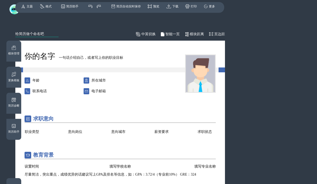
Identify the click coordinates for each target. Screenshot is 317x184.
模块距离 (197, 34)
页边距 (219, 34)
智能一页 (172, 34)
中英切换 (148, 34)
